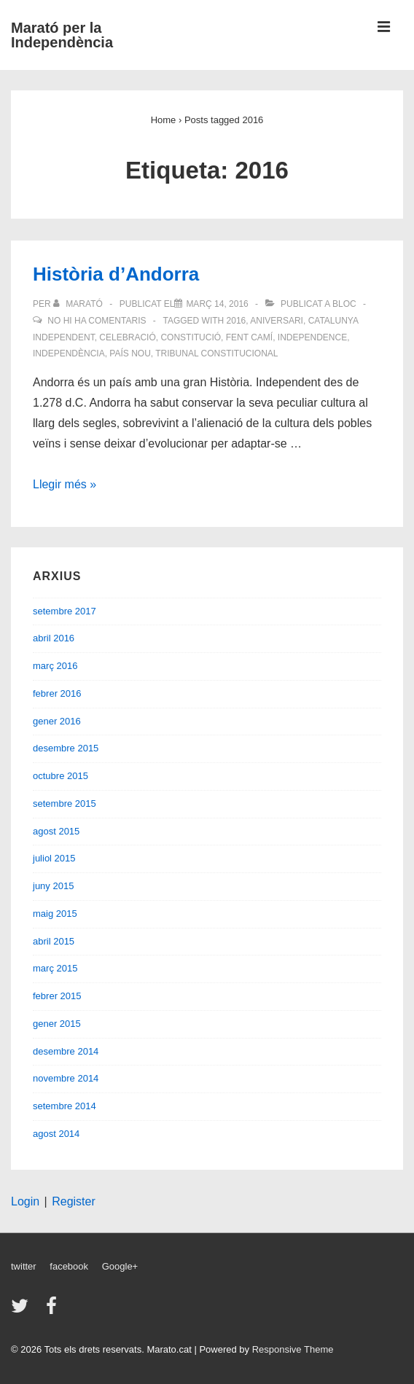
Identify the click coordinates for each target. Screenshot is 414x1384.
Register (73, 1201)
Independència (69, 353)
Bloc (344, 304)
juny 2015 (53, 885)
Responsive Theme (293, 1349)
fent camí (249, 337)
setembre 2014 (64, 1105)
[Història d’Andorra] (217, 304)
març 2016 (55, 665)
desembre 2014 (65, 1051)
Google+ (120, 1266)
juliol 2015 (54, 858)
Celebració (127, 337)
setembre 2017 (64, 611)
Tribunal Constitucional (216, 353)
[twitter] (23, 1310)
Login (25, 1201)
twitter (23, 1266)
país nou (129, 353)
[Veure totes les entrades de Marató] (79, 304)
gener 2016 (57, 721)
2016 (236, 321)
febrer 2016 (57, 693)
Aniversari (276, 321)
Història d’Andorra (116, 274)
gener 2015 (57, 1023)
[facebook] (53, 1310)
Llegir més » (64, 484)
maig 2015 (55, 913)
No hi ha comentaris (96, 321)
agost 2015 (56, 831)
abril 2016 (53, 638)
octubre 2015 (60, 775)
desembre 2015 (65, 748)
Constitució (190, 337)
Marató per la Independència (62, 35)
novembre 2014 (65, 1078)
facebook (69, 1266)
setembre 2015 (64, 803)
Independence (312, 337)
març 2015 (55, 968)
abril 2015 (53, 941)
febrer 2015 (57, 995)
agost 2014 (56, 1133)
